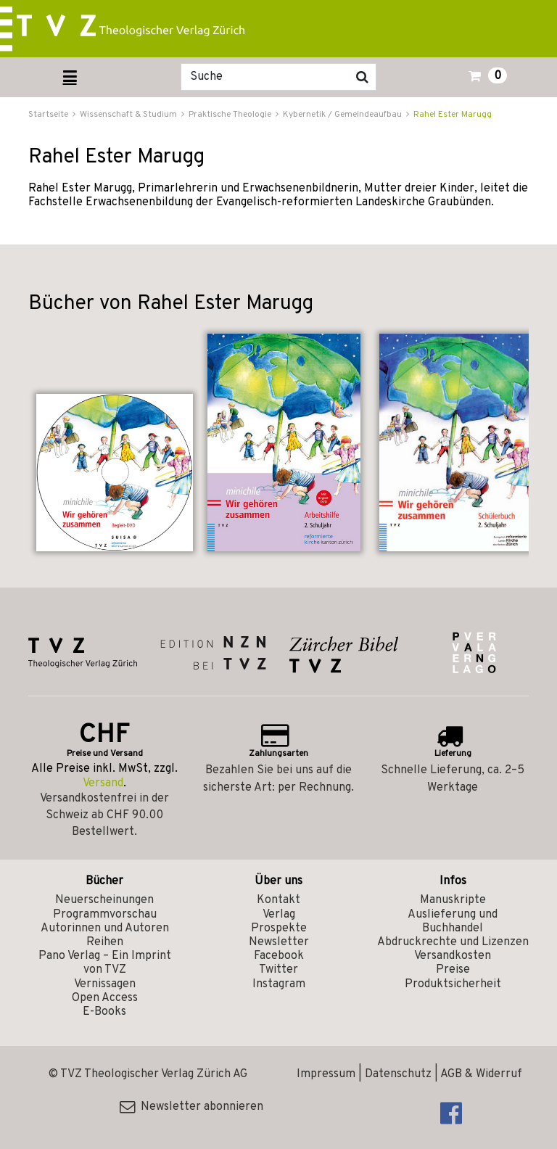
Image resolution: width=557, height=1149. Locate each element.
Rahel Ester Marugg (452, 114)
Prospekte (279, 928)
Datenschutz (398, 1074)
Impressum (326, 1074)
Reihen (104, 942)
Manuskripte (453, 900)
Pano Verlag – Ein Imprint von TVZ (104, 963)
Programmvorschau (105, 914)
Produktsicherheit (453, 984)
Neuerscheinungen (104, 900)
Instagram (278, 984)
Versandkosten (452, 956)
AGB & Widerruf (481, 1074)
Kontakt (278, 900)
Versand (103, 783)
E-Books (104, 1012)
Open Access (105, 998)
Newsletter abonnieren (191, 1107)
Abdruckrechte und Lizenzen (453, 942)
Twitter (278, 970)
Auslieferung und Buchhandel (453, 921)
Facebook (279, 956)
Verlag (279, 914)
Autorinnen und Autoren (105, 928)
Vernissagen (105, 984)
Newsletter (279, 942)
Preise (453, 970)
